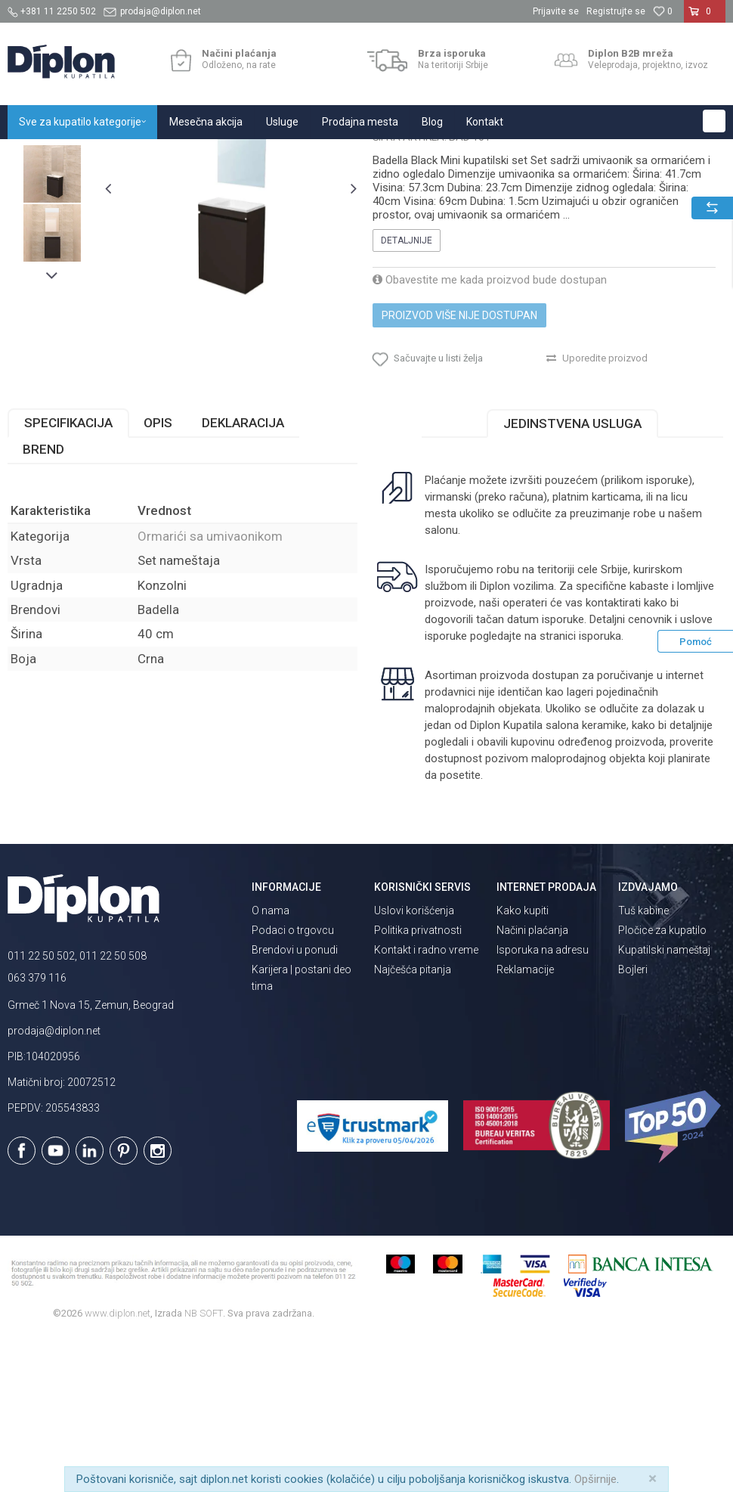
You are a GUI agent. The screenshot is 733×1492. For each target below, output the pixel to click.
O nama (270, 1065)
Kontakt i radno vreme (426, 1105)
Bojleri (633, 1124)
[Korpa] (704, 17)
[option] (52, 261)
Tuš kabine (643, 1065)
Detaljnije (406, 387)
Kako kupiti (522, 1065)
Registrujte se (615, 11)
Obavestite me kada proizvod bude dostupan (490, 426)
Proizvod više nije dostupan (459, 462)
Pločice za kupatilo (662, 1085)
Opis (158, 577)
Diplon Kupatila (41, 155)
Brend (43, 603)
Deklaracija (243, 577)
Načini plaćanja (532, 1085)
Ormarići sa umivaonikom (315, 155)
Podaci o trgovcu (293, 1085)
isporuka (599, 790)
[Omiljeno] (663, 11)
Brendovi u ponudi (295, 1105)
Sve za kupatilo (118, 155)
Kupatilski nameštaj (206, 155)
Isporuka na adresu (542, 1105)
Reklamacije (525, 1124)
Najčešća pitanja (412, 1124)
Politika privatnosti (418, 1085)
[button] (714, 121)
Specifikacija (68, 577)
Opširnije (595, 1479)
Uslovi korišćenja (414, 1065)
